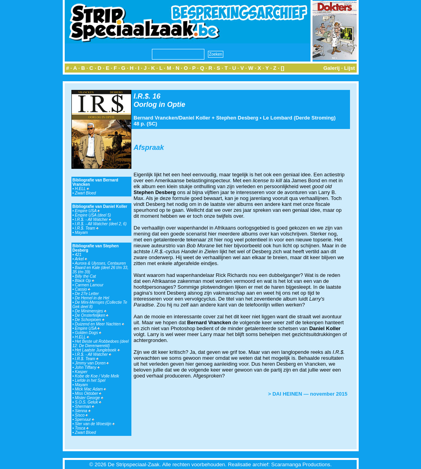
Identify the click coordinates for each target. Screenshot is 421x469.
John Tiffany (87, 367)
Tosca (82, 428)
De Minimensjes (91, 311)
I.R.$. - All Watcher (93, 219)
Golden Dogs (88, 333)
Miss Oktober (88, 393)
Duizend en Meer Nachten (99, 324)
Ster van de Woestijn (95, 424)
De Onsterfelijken (92, 315)
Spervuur (84, 419)
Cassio (82, 289)
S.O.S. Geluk (88, 402)
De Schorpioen (90, 320)
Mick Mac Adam (91, 389)
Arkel (81, 259)
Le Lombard (277, 118)
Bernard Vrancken (156, 118)
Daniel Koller (194, 118)
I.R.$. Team (87, 228)
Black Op (84, 280)
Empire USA (87, 211)
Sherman (84, 406)
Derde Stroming (315, 118)
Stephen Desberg (237, 118)
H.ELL (82, 189)
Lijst (349, 68)
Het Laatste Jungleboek (97, 350)
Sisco (81, 415)
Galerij (331, 68)
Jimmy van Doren (92, 363)
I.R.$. (142, 96)
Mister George (89, 398)
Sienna (83, 411)
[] (282, 68)
